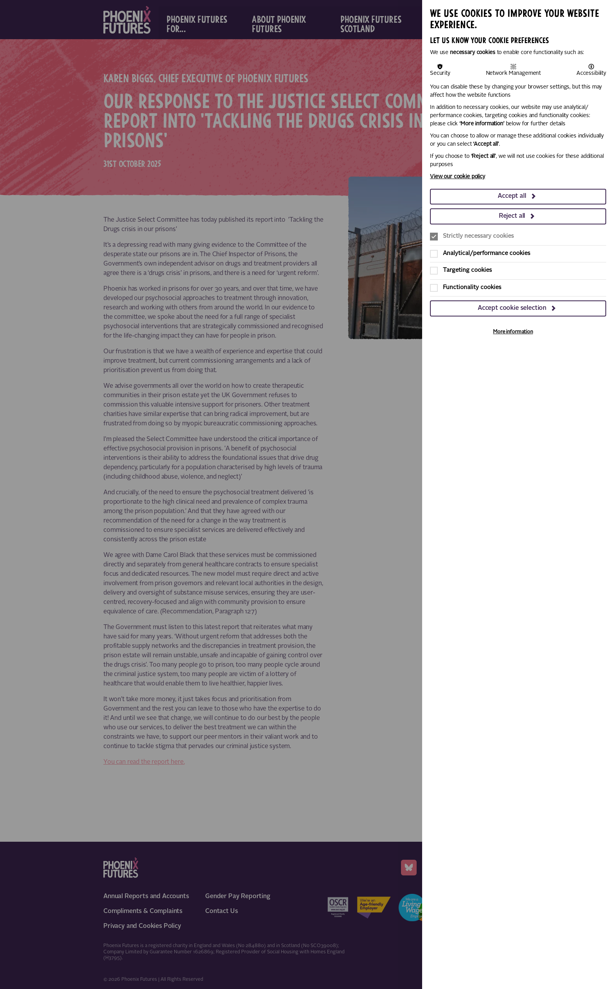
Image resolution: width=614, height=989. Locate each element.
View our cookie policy (457, 176)
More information (513, 331)
